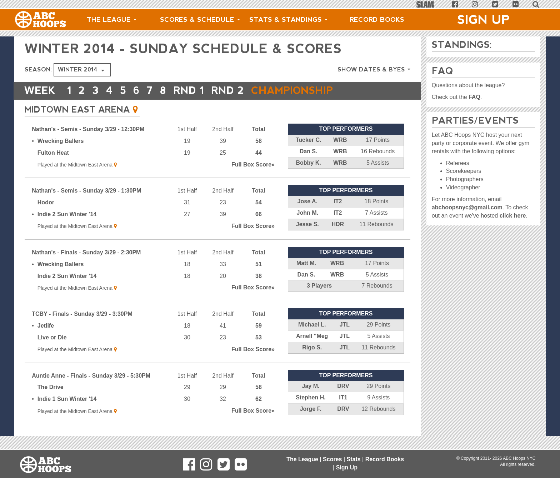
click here (513, 216)
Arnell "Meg (312, 336)
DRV (343, 386)
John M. (307, 213)
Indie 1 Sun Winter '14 (67, 399)
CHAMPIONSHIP (295, 90)
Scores (332, 459)
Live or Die (52, 337)
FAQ (474, 97)
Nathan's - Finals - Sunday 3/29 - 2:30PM (86, 252)
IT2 (338, 201)
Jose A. (308, 201)
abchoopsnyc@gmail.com (467, 207)
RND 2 (229, 90)
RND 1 (190, 90)
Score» (253, 164)
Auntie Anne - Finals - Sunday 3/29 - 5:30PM (91, 376)
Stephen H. (311, 397)
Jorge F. (310, 409)
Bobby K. (308, 163)
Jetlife (46, 326)
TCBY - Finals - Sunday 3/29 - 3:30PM (82, 314)
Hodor (46, 202)
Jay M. (310, 386)
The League (111, 19)
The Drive (51, 387)
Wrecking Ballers (61, 141)
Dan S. (309, 151)
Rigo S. (312, 347)
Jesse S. (307, 224)
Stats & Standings (288, 19)
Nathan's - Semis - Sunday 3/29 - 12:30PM (88, 129)
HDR (337, 224)
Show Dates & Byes (374, 69)
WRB (340, 140)
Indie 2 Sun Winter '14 (67, 214)
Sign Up (484, 19)
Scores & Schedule (200, 19)
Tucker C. (308, 140)
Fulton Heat (53, 153)
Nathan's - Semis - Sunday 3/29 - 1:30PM (86, 191)
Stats (353, 459)
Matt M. (306, 263)
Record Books (377, 19)
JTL (345, 325)
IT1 (343, 397)
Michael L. (312, 325)
